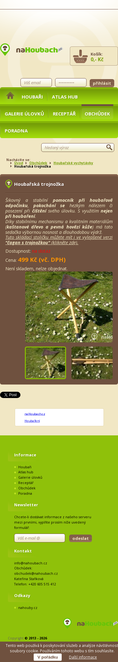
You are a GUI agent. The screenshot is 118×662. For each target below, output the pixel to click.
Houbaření (32, 420)
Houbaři (32, 97)
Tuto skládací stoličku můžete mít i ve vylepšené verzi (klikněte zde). (59, 239)
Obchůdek (97, 113)
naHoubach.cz (35, 414)
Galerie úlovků (24, 113)
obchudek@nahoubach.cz (36, 573)
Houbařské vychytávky (73, 163)
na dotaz (41, 251)
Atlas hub (65, 97)
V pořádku (47, 657)
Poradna (16, 130)
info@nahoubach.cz (30, 563)
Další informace (83, 656)
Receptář (64, 113)
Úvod (18, 163)
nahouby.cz (27, 607)
